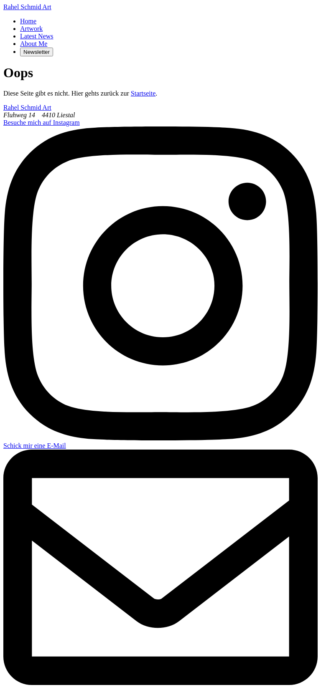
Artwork (31, 28)
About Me (33, 43)
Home (28, 21)
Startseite (143, 93)
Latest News (37, 36)
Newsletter (36, 52)
